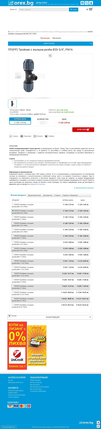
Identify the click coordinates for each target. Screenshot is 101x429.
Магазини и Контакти (15, 382)
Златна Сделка (13, 397)
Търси (73, 9)
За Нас (10, 380)
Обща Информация (39, 377)
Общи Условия (35, 380)
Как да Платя (35, 384)
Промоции (45, 38)
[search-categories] (13, 9)
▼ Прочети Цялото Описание (84, 188)
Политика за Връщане (38, 391)
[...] (43, 9)
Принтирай (25, 136)
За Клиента (13, 387)
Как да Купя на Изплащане (39, 387)
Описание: (13, 146)
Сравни (15, 136)
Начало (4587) (14, 32)
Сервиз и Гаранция (70, 195)
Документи (47, 195)
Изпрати (40, 136)
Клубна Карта (13, 392)
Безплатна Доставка (15, 390)
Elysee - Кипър (25, 110)
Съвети (57, 195)
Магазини (56, 38)
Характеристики (34, 195)
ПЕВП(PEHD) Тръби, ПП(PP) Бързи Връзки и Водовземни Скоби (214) (63, 32)
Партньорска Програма (16, 395)
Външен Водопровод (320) (30, 32)
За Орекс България (16, 377)
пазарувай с (13, 402)
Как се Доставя (35, 389)
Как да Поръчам (36, 382)
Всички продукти (18, 195)
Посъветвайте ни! (8, 427)
